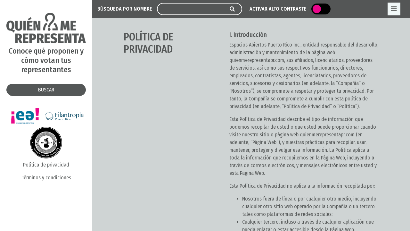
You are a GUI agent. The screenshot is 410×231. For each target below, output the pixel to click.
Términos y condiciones (46, 178)
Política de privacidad (46, 165)
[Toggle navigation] (394, 9)
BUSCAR (46, 90)
